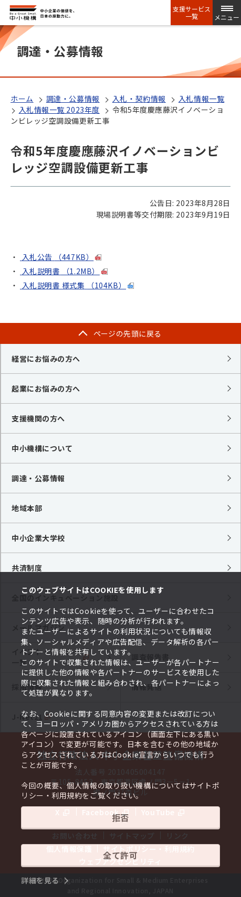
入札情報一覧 (201, 98)
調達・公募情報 (73, 98)
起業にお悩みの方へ (46, 388)
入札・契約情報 (139, 98)
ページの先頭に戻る (127, 333)
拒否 (120, 817)
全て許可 (120, 855)
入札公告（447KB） (56, 257)
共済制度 (27, 568)
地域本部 (27, 508)
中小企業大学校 (38, 538)
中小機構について (42, 448)
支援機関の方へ (38, 418)
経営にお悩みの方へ (46, 358)
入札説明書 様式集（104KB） (73, 285)
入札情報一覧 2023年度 (59, 109)
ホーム (22, 98)
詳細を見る (40, 880)
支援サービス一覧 (192, 12)
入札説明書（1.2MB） (60, 271)
